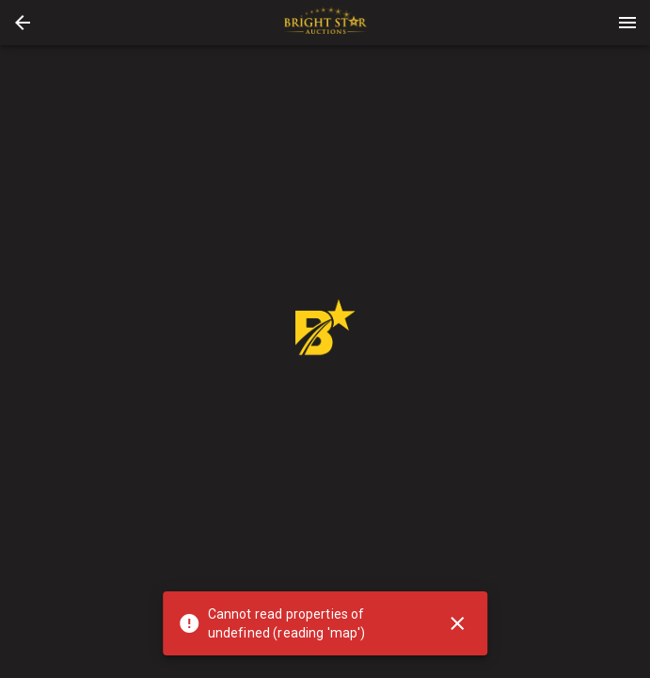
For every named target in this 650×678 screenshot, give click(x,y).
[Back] (22, 22)
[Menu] (627, 22)
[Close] (457, 623)
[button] (22, 22)
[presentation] (325, 23)
